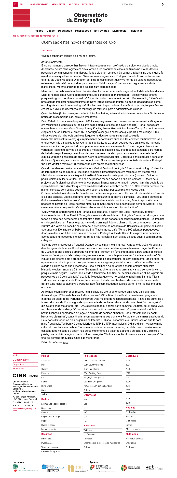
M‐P (85, 412)
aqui (65, 342)
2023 (128, 369)
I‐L (85, 408)
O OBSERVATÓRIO (39, 4)
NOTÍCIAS (74, 4)
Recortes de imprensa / (41, 36)
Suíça (43, 390)
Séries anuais (47, 408)
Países (45, 356)
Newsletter (18, 368)
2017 (128, 394)
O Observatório (21, 359)
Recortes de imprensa (50, 451)
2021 (128, 377)
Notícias (130, 407)
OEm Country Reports (93, 365)
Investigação (46, 443)
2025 (128, 360)
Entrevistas (101, 30)
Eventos (129, 416)
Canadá (44, 369)
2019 (128, 386)
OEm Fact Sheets (91, 369)
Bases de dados (48, 425)
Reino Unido (46, 386)
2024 (128, 365)
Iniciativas (136, 30)
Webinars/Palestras (134, 439)
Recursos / (24, 36)
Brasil (44, 365)
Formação (88, 439)
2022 (128, 373)
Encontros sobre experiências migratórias (102, 443)
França (44, 382)
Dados (51, 30)
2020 (128, 382)
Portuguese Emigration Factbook (98, 386)
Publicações (83, 30)
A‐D (85, 400)
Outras (87, 390)
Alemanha (45, 360)
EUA (43, 377)
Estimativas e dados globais (54, 404)
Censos (44, 412)
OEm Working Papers (93, 373)
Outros (87, 447)
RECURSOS (87, 4)
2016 (128, 398)
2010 (55, 36)
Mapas (44, 421)
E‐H (85, 404)
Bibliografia (46, 439)
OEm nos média (133, 429)
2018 (128, 390)
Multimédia (119, 30)
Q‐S (85, 416)
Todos (44, 394)
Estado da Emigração (93, 382)
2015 (128, 403)
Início (15, 355)
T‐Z (85, 421)
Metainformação (48, 429)
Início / (16, 36)
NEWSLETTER (58, 4)
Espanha (45, 373)
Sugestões (18, 364)
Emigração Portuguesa (94, 377)
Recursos (46, 434)
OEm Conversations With (95, 360)
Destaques (65, 30)
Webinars (88, 430)
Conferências (89, 434)
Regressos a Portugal (50, 416)
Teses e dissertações (50, 447)
